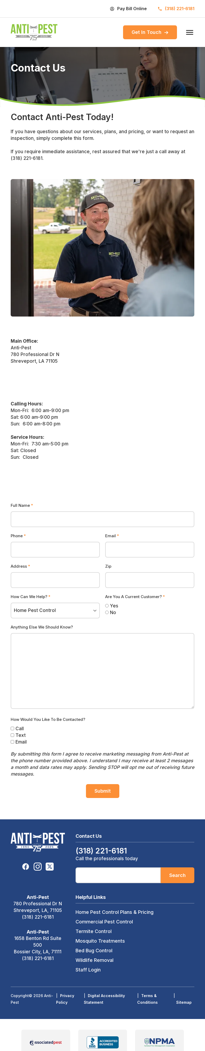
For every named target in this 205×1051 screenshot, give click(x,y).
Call (17, 728)
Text (18, 735)
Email (112, 535)
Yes (111, 606)
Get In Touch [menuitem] (150, 32)
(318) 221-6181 (38, 917)
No (110, 612)
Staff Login (88, 970)
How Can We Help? (30, 596)
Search (177, 875)
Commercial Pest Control (104, 921)
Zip (108, 566)
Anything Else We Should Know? (42, 627)
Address (20, 566)
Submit (102, 791)
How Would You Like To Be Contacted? (48, 719)
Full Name (22, 505)
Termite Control (94, 931)
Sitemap (184, 1002)
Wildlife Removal (94, 960)
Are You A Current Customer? (135, 596)
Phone (18, 535)
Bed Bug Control (94, 950)
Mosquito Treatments (100, 941)
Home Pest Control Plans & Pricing (114, 912)
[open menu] (188, 32)
